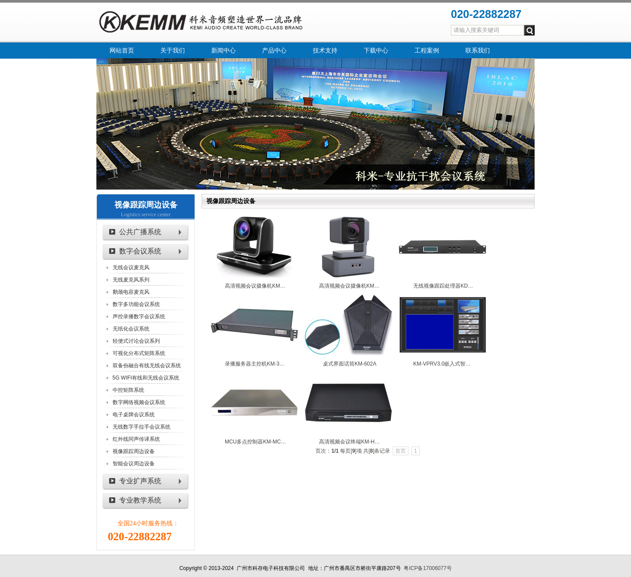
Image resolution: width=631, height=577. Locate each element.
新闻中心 (223, 50)
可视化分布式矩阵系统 (139, 353)
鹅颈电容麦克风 (131, 292)
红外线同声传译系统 (136, 439)
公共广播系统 (140, 232)
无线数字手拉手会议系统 (141, 427)
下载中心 (376, 50)
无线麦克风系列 (131, 280)
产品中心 (274, 50)
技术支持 (325, 50)
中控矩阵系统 (128, 390)
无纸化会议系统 (131, 329)
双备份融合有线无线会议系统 (147, 365)
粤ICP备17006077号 (427, 568)
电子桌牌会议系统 (134, 415)
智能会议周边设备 (134, 464)
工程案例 (427, 50)
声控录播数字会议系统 (139, 316)
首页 (400, 451)
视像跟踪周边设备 (145, 205)
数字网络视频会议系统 (139, 402)
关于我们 (172, 50)
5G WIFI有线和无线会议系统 (146, 378)
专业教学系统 (140, 500)
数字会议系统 (140, 251)
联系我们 (477, 50)
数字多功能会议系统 (136, 304)
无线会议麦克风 (131, 267)
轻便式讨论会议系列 (136, 341)
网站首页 (122, 50)
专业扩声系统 (140, 481)
